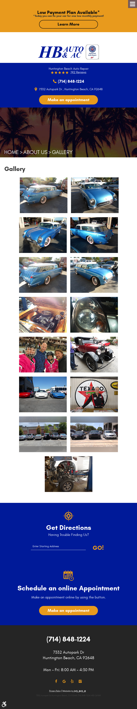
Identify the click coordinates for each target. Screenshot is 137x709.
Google (64, 681)
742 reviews (78, 72)
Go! (98, 548)
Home (11, 152)
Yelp (72, 681)
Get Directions (68, 527)
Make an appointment (68, 99)
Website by (74, 691)
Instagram (80, 681)
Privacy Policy (55, 691)
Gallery (62, 152)
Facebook (56, 681)
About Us (35, 152)
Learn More (68, 24)
